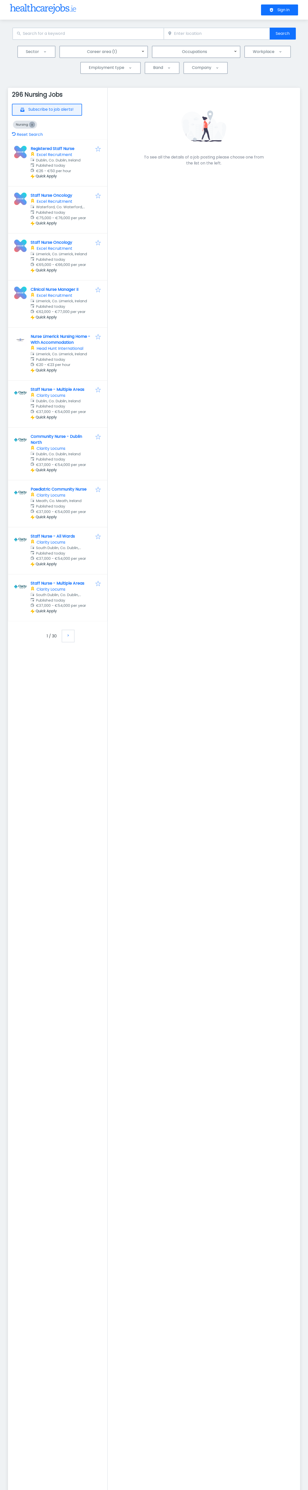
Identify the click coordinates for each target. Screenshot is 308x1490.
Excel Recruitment (54, 154)
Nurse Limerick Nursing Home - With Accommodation (60, 339)
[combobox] (88, 34)
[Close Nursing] (32, 125)
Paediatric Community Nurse (59, 489)
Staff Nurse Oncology (51, 195)
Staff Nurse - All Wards (53, 536)
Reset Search (27, 134)
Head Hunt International (60, 348)
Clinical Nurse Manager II (54, 289)
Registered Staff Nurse (52, 149)
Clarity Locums (51, 395)
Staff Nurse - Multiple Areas (57, 389)
